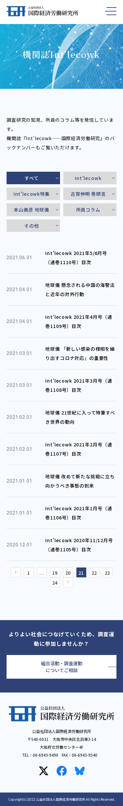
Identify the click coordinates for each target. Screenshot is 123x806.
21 (81, 572)
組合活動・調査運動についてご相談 (61, 666)
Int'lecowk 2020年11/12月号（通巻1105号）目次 (79, 545)
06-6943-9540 (84, 755)
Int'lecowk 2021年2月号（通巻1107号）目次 (78, 449)
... (41, 572)
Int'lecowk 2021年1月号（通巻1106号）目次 (78, 513)
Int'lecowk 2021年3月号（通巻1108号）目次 (78, 385)
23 (108, 572)
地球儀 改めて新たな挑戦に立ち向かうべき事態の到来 (80, 481)
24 (55, 582)
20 (68, 572)
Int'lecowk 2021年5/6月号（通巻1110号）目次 (76, 257)
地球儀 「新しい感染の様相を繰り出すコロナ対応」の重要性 (80, 353)
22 (94, 572)
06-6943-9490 (45, 755)
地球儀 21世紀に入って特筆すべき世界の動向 (80, 417)
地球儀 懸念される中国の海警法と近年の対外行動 (80, 289)
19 (55, 572)
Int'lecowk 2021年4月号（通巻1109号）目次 (78, 321)
